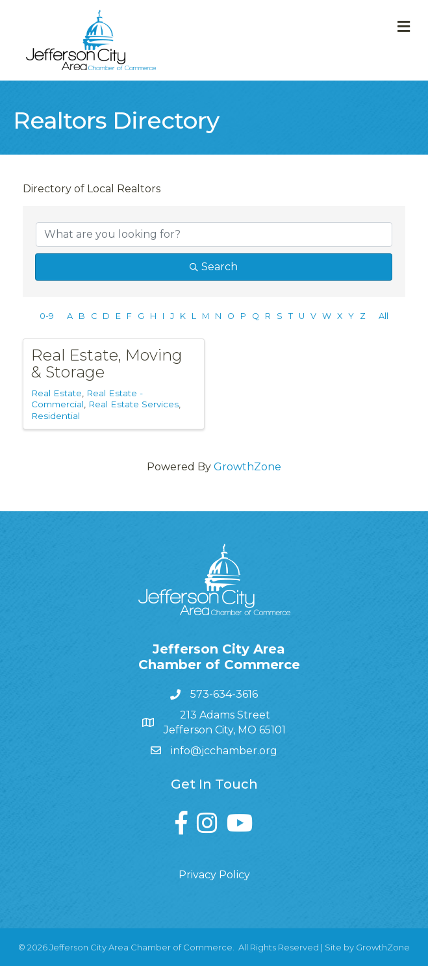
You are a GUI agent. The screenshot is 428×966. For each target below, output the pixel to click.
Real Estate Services (133, 404)
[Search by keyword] (214, 234)
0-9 (47, 316)
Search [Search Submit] (214, 267)
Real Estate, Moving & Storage (107, 363)
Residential (55, 416)
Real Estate (56, 393)
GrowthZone (247, 467)
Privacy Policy (214, 875)
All (383, 316)
